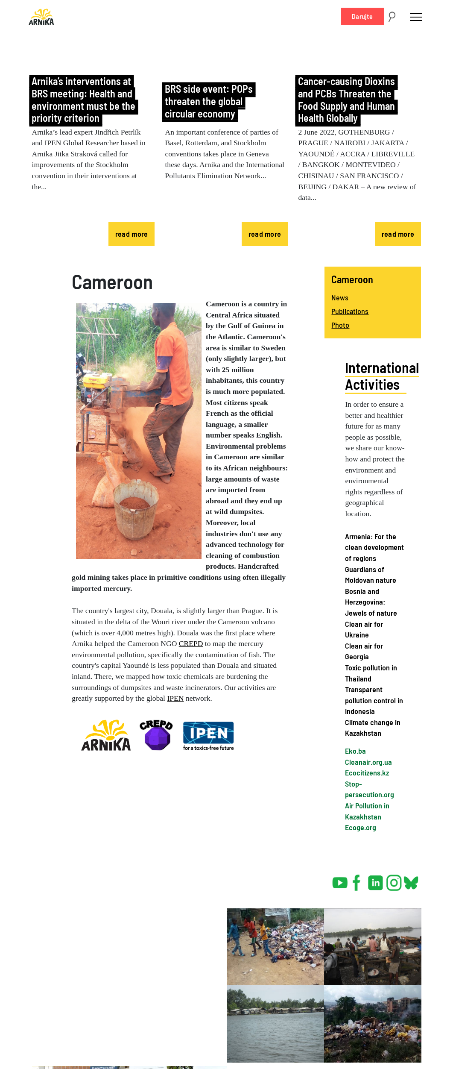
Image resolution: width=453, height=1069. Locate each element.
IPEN (175, 698)
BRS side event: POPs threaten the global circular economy (209, 100)
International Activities (382, 375)
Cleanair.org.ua (368, 762)
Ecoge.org (360, 827)
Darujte (362, 16)
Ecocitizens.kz (367, 772)
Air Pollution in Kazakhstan (367, 811)
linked (376, 879)
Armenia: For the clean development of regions (374, 547)
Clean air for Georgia (364, 651)
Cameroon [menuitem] (352, 279)
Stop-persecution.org (369, 789)
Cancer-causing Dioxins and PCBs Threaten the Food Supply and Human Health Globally (346, 99)
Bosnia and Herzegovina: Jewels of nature (371, 601)
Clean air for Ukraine (364, 629)
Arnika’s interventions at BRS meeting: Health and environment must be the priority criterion (83, 99)
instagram (394, 879)
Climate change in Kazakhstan (372, 727)
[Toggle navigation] (416, 16)
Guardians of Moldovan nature (370, 574)
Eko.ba (355, 750)
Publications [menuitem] (349, 311)
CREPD (191, 643)
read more (131, 233)
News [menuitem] (339, 297)
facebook (358, 879)
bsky (410, 879)
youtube (340, 879)
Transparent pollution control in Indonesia (374, 700)
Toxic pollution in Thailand (371, 673)
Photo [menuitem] (340, 324)
